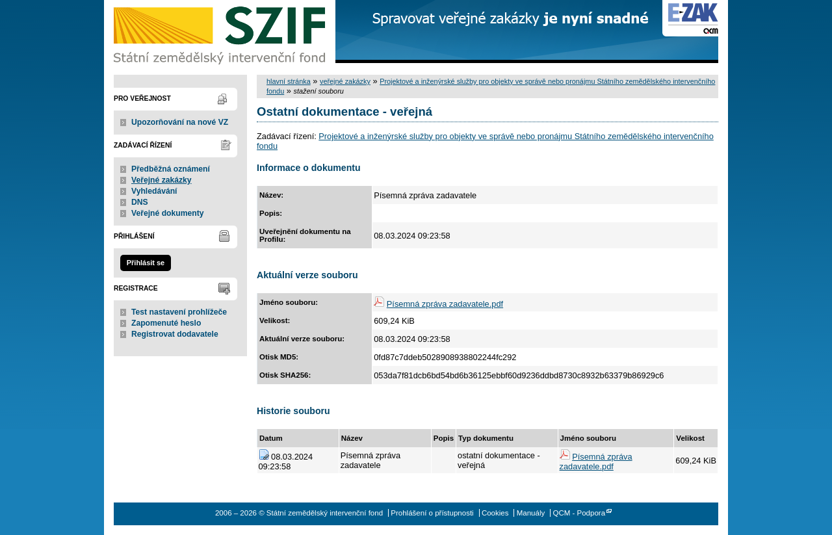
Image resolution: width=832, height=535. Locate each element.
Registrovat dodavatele (174, 334)
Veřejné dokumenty (167, 213)
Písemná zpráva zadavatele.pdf (445, 304)
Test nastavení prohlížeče (179, 312)
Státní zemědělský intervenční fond (221, 32)
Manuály (531, 513)
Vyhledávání (154, 191)
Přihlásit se (145, 263)
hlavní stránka (288, 81)
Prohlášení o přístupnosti (432, 513)
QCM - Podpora (578, 513)
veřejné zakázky (345, 81)
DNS (139, 202)
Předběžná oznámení (170, 169)
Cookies (495, 513)
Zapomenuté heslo (166, 323)
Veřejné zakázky (161, 180)
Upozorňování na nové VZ (179, 122)
